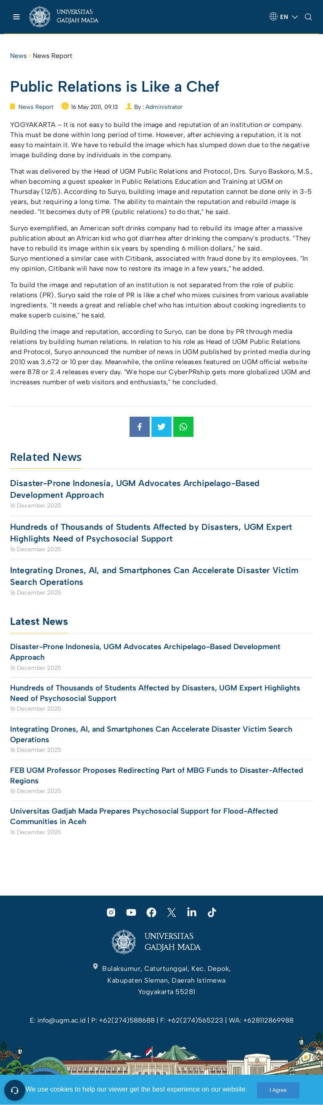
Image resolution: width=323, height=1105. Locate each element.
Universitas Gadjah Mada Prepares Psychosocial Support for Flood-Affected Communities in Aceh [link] (144, 816)
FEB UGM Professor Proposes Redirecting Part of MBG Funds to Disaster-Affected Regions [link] (156, 775)
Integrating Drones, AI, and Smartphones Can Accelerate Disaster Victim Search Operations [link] (154, 576)
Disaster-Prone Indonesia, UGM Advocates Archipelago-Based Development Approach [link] (135, 489)
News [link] (18, 56)
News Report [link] (52, 56)
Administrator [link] (164, 107)
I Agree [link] (278, 1090)
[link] (71, 16)
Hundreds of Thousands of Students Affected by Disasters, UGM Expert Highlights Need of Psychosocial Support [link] (151, 533)
